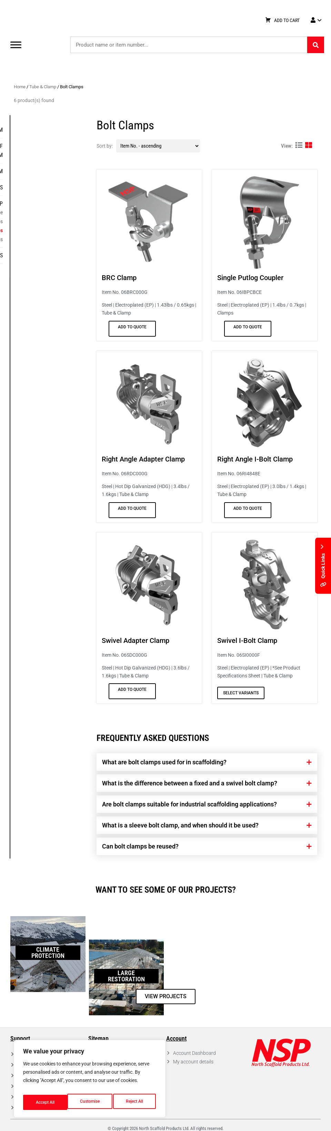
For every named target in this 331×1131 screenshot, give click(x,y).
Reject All (90, 1102)
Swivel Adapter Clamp (136, 640)
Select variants (241, 693)
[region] (90, 1081)
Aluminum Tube (62, 212)
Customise (45, 1102)
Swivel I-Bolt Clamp (248, 640)
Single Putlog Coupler (251, 278)
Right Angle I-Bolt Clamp (255, 459)
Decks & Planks (59, 187)
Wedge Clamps (63, 221)
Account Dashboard (194, 1053)
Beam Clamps (64, 239)
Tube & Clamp (43, 86)
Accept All (135, 1102)
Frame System (61, 171)
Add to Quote (132, 327)
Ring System (63, 130)
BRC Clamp (119, 278)
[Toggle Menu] (15, 44)
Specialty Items (59, 255)
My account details (193, 1061)
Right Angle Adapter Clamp (143, 459)
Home (20, 86)
